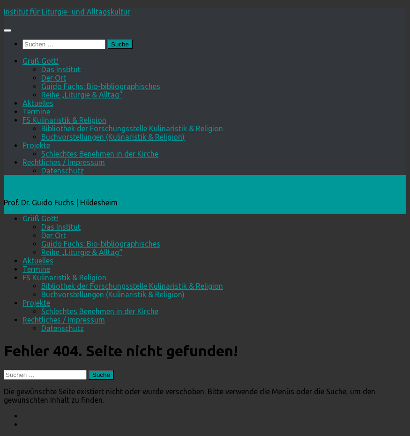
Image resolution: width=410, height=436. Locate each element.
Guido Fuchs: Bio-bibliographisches (100, 86)
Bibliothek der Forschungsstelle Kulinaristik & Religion (132, 128)
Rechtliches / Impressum (63, 162)
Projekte (36, 145)
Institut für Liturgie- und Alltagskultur (67, 12)
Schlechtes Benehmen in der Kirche (99, 154)
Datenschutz (62, 170)
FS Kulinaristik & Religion (64, 120)
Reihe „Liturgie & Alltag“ (81, 94)
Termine (36, 111)
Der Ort (53, 78)
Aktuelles (37, 103)
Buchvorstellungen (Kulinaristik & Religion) (113, 137)
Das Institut (61, 69)
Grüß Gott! (40, 61)
